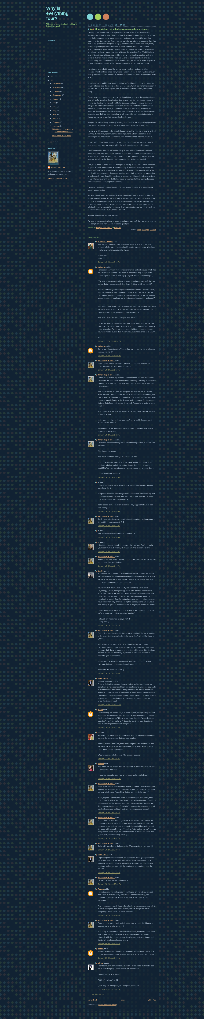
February (56, 122)
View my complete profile (57, 178)
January (56, 126)
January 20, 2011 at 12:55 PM (109, 884)
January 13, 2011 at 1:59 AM (109, 537)
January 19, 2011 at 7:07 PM (109, 838)
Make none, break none (61, 136)
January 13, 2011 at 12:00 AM (109, 355)
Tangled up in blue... (106, 360)
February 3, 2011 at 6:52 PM (109, 989)
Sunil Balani (103, 678)
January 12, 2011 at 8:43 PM (109, 262)
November (57, 87)
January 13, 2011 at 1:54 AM (109, 526)
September (57, 95)
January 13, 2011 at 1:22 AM (109, 435)
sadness (153, 229)
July (54, 103)
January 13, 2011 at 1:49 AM (109, 511)
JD (99, 732)
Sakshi (101, 764)
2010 (53, 142)
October (56, 91)
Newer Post (92, 1000)
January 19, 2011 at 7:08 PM (109, 850)
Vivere (100, 963)
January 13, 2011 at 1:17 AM (109, 370)
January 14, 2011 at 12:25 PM (109, 705)
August (55, 99)
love (139, 229)
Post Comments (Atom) (107, 1005)
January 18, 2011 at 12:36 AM (109, 779)
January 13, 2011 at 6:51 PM (109, 625)
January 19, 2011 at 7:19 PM (109, 873)
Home (122, 1000)
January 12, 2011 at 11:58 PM (109, 341)
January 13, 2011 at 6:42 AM (109, 552)
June (55, 107)
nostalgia (145, 229)
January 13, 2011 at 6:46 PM (109, 566)
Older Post (152, 1000)
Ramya (101, 889)
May (54, 111)
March (55, 118)
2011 (53, 80)
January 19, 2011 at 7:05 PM (109, 813)
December (57, 83)
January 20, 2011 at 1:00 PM (109, 915)
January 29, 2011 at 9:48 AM (109, 958)
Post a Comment (97, 995)
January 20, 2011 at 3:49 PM (109, 944)
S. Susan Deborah (105, 241)
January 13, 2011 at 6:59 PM (109, 673)
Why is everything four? (57, 13)
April (55, 114)
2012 (53, 76)
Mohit (100, 710)
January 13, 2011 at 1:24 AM (109, 477)
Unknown (102, 267)
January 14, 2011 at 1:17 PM (109, 727)
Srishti (100, 571)
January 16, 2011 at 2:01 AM (109, 759)
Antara (101, 949)
